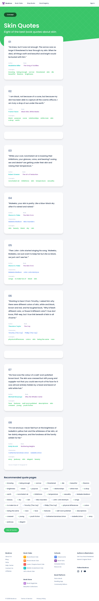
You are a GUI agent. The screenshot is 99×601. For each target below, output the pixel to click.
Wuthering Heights (28, 446)
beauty (16, 228)
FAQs (7, 562)
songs (10, 279)
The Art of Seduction (30, 174)
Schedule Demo (59, 564)
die (52, 72)
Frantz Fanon (13, 112)
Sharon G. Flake (14, 215)
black (10, 118)
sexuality (50, 181)
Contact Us (9, 568)
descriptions (43, 403)
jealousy (17, 459)
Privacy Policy (41, 599)
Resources (57, 567)
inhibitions (25, 181)
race (52, 339)
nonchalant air (14, 181)
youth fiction (28, 405)
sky (28, 228)
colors (28, 339)
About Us (8, 556)
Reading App (58, 581)
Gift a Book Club (29, 571)
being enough (22, 72)
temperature (41, 181)
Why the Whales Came (33, 397)
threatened (40, 72)
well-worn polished (29, 403)
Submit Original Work (84, 559)
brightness (29, 74)
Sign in (92, 3)
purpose (17, 118)
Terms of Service (26, 599)
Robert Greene (14, 174)
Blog (7, 559)
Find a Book (58, 578)
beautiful (11, 74)
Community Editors (60, 584)
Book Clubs (19, 3)
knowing (11, 72)
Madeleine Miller (14, 66)
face (10, 403)
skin (48, 72)
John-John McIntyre (31, 272)
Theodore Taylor (14, 326)
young (19, 405)
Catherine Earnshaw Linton (18, 453)
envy (10, 459)
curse (25, 118)
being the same (43, 339)
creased (11, 405)
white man (44, 118)
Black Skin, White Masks (30, 112)
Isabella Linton (36, 453)
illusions (20, 74)
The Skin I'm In (28, 215)
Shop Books (31, 3)
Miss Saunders (29, 222)
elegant (30, 459)
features (17, 403)
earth (17, 120)
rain (32, 228)
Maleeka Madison (15, 222)
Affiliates (8, 571)
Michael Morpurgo (15, 397)
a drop (11, 120)
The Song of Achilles (31, 66)
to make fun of (20, 279)
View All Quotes (11, 530)
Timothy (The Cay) (15, 333)
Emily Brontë (13, 446)
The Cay (27, 326)
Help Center (9, 565)
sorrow (31, 72)
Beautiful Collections (31, 587)
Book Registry (44, 3)
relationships (34, 118)
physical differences (16, 339)
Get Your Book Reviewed (85, 556)
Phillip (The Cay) (31, 333)
